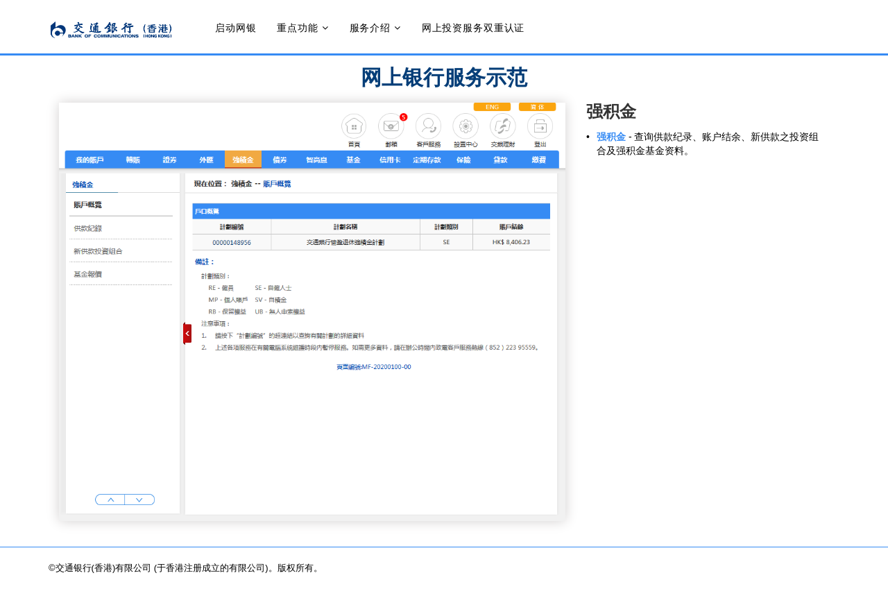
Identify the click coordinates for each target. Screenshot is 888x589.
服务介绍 (370, 27)
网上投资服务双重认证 (473, 27)
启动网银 (235, 27)
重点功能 (297, 27)
